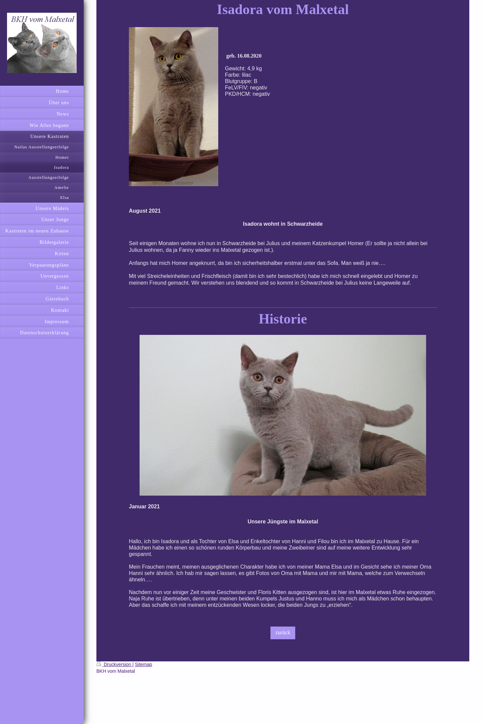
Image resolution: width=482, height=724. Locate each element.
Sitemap (143, 664)
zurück (282, 633)
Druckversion (114, 664)
